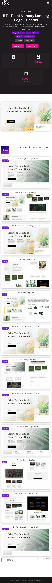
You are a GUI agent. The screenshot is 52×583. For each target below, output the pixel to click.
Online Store (29, 40)
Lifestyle (19, 40)
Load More (8, 560)
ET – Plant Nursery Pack (26, 293)
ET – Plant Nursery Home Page (26, 359)
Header (19, 37)
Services (5, 495)
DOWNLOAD (32, 46)
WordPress (39, 580)
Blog (4, 462)
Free (28, 33)
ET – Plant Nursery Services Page (26, 493)
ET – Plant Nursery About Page (26, 259)
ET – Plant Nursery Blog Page (26, 460)
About (5, 261)
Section (35, 33)
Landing (5, 194)
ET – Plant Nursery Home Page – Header (26, 159)
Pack (4, 295)
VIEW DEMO (18, 46)
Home (5, 361)
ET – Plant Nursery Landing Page (26, 192)
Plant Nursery (29, 37)
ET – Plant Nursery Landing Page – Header (26, 226)
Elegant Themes (18, 33)
